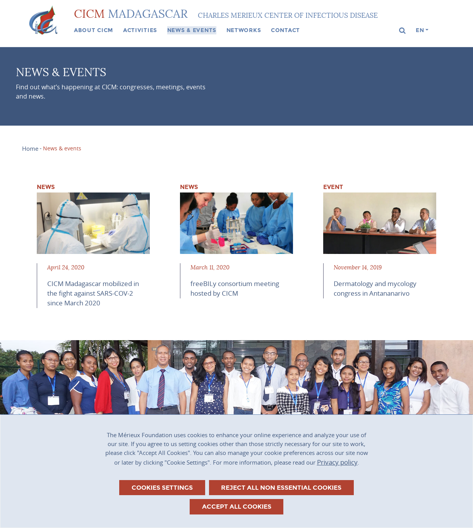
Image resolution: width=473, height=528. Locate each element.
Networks (243, 30)
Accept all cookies (236, 506)
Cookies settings (162, 487)
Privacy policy (337, 462)
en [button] (420, 30)
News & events (191, 30)
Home (30, 148)
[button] (402, 30)
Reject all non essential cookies (281, 487)
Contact (285, 30)
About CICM (93, 30)
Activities (140, 30)
